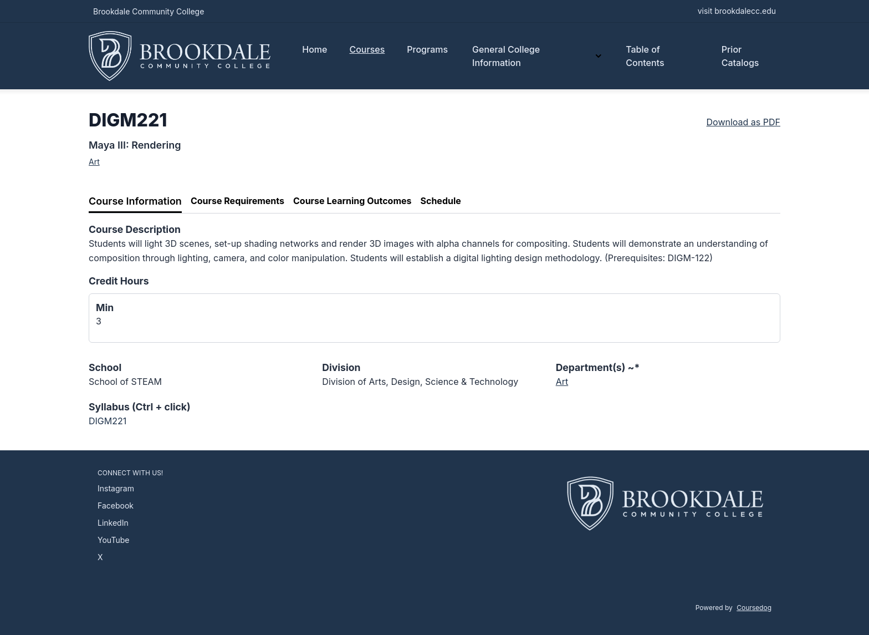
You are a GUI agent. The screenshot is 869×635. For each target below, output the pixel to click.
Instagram (116, 488)
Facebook (116, 505)
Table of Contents (645, 56)
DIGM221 (107, 420)
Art (94, 161)
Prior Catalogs (740, 56)
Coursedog (754, 607)
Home (314, 49)
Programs (427, 49)
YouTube (113, 540)
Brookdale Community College (148, 11)
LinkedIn (113, 522)
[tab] (135, 201)
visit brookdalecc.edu (737, 11)
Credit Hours (119, 281)
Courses (367, 49)
